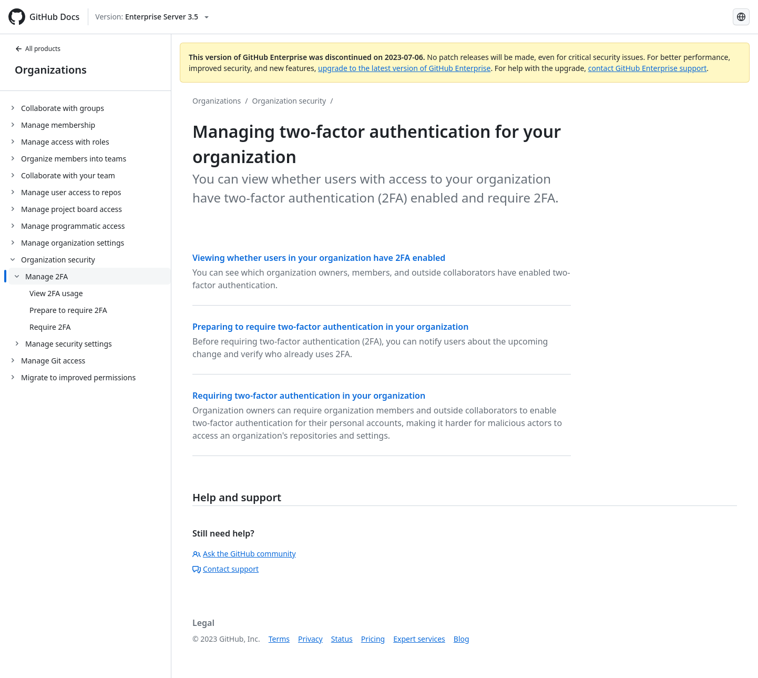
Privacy (310, 639)
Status (342, 639)
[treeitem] (89, 107)
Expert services (419, 639)
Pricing (373, 639)
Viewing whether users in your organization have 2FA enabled (318, 258)
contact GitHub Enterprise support (647, 68)
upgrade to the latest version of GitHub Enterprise (404, 68)
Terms (279, 639)
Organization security (289, 101)
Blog (461, 639)
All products (37, 48)
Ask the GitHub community (244, 554)
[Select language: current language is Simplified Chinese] (741, 16)
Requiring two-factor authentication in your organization (308, 395)
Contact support (225, 569)
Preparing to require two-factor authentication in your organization (330, 326)
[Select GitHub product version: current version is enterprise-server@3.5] (152, 16)
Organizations (51, 70)
